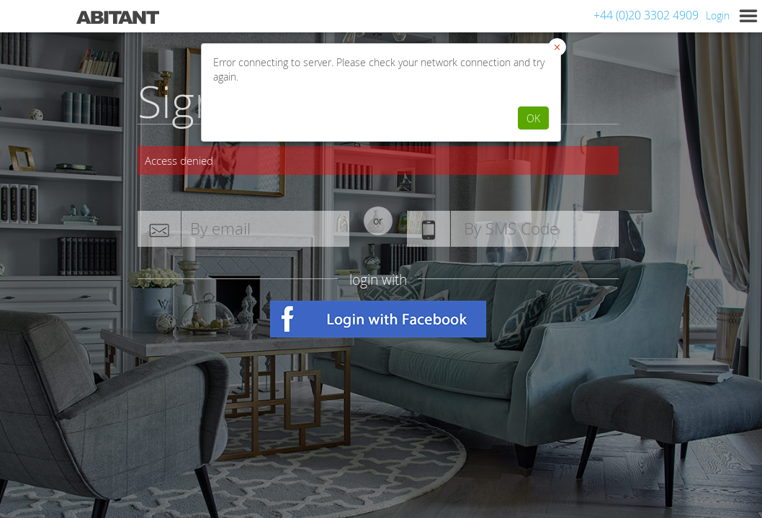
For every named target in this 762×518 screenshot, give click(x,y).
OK (533, 118)
